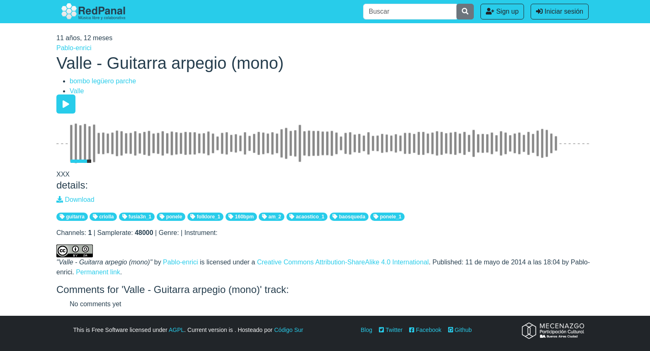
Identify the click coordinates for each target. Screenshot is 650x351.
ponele (171, 217)
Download (75, 199)
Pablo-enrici (73, 47)
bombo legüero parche (103, 81)
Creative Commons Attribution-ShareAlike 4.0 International (343, 262)
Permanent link (98, 272)
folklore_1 (205, 217)
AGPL (176, 330)
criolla (103, 217)
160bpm (241, 217)
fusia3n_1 (137, 217)
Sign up (502, 11)
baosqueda (348, 217)
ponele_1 (387, 217)
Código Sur (288, 330)
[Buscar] (410, 11)
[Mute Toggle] (61, 161)
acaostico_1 (306, 217)
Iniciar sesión (559, 11)
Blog (366, 330)
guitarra (72, 217)
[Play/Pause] (65, 104)
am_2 (271, 217)
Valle (77, 90)
